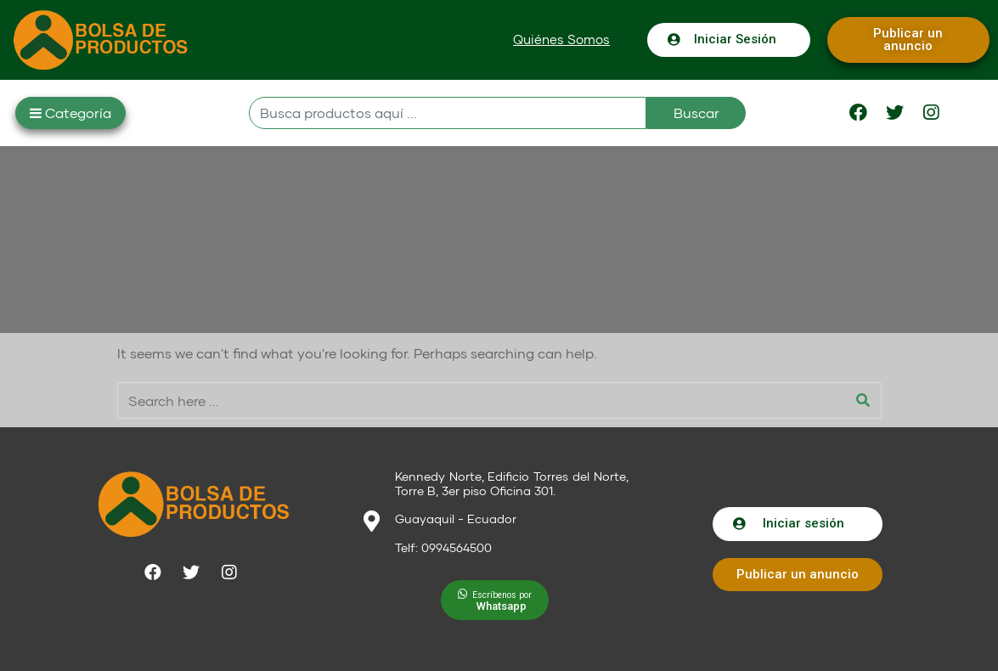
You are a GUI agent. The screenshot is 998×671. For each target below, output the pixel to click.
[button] (561, 39)
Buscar (696, 112)
